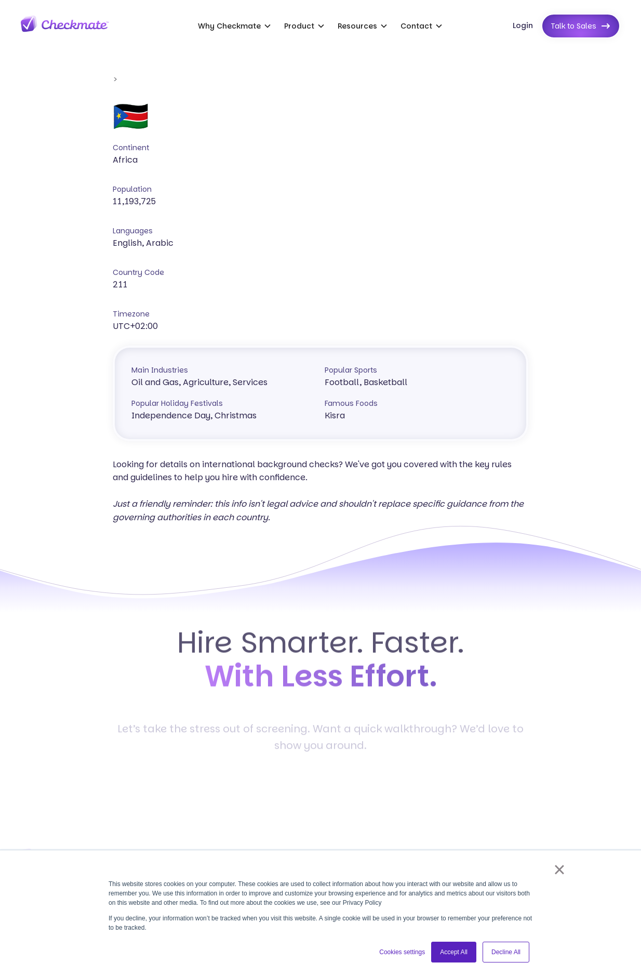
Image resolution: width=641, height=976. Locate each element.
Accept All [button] (454, 952)
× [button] (559, 869)
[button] (235, 26)
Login (523, 25)
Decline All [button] (505, 952)
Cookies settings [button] (402, 952)
